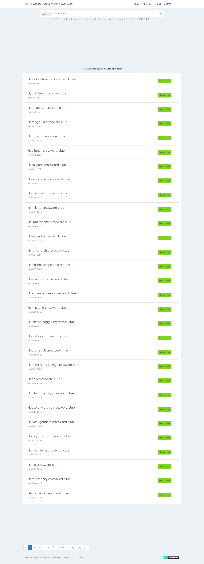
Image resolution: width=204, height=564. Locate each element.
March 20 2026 (35, 469)
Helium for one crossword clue (49, 222)
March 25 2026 (35, 369)
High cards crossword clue (46, 136)
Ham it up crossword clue (46, 207)
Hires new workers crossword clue (52, 293)
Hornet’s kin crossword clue (47, 336)
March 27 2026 (35, 255)
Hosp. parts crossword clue (47, 165)
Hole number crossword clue (48, 279)
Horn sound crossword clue (47, 307)
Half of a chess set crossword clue (52, 79)
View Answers (164, 81)
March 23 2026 (35, 426)
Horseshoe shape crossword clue (51, 265)
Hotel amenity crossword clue (49, 479)
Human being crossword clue (48, 450)
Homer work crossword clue (47, 193)
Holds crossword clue (43, 465)
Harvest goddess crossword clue (51, 422)
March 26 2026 (35, 283)
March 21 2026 (34, 454)
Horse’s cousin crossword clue (49, 179)
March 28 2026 (35, 226)
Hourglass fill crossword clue (48, 350)
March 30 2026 (35, 183)
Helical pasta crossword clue (48, 493)
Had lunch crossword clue (46, 150)
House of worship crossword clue (51, 407)
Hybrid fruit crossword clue (47, 93)
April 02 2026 (34, 83)
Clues (136, 4)
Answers (147, 4)
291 (73, 547)
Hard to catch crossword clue (48, 250)
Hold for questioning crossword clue (53, 365)
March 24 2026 (35, 397)
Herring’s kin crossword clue (47, 122)
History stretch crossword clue (49, 436)
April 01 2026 (34, 112)
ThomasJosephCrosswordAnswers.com (42, 557)
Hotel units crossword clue (46, 107)
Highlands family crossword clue (51, 393)
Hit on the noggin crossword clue (51, 322)
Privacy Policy (69, 557)
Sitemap (81, 557)
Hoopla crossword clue (44, 379)
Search (167, 4)
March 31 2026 (34, 126)
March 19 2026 (35, 497)
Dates (158, 4)
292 (81, 547)
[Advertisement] (102, 45)
